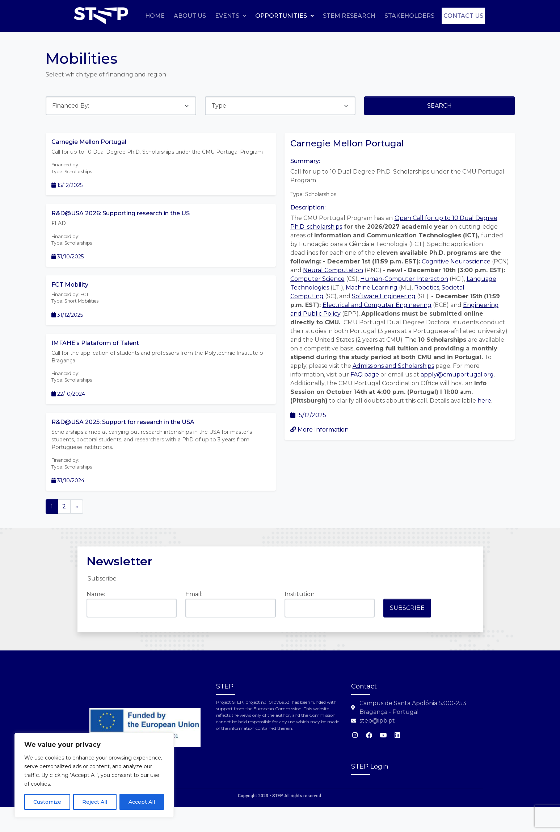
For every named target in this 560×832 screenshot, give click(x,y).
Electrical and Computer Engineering (377, 304)
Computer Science (317, 278)
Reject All (94, 802)
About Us (233, 15)
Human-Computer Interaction (404, 278)
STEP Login (369, 792)
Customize (47, 802)
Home (198, 15)
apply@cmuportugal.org (457, 374)
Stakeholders (453, 15)
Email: (193, 619)
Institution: (300, 619)
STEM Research (392, 15)
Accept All (142, 802)
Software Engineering (384, 296)
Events (274, 15)
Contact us (459, 32)
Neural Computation (333, 270)
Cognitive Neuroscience (456, 261)
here (484, 400)
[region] (94, 775)
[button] (274, 15)
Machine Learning (371, 287)
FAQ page (364, 374)
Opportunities (328, 15)
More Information (319, 429)
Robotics (426, 287)
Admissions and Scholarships (393, 365)
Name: (96, 619)
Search (439, 105)
